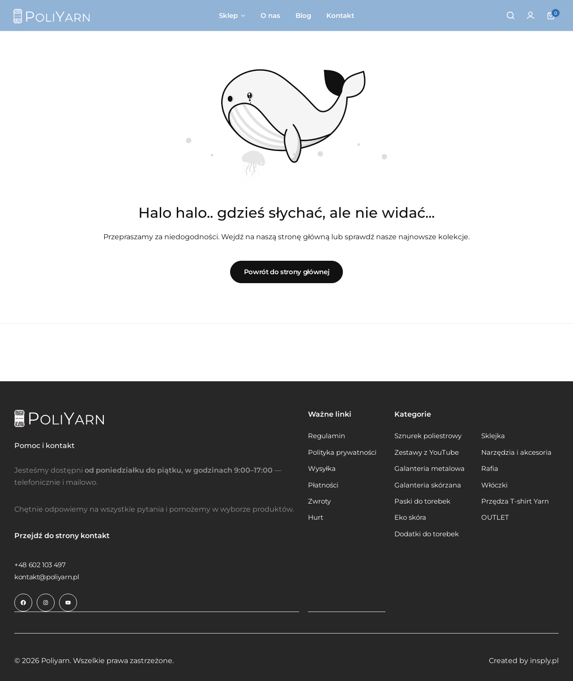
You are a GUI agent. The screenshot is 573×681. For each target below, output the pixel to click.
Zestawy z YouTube (426, 452)
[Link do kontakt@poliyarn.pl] (46, 576)
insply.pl (544, 660)
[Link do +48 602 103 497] (40, 564)
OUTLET (495, 517)
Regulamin (326, 436)
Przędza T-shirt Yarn (515, 501)
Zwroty (319, 501)
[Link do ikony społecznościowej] (23, 603)
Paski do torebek (422, 501)
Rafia (489, 469)
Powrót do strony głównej (286, 271)
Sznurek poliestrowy (428, 436)
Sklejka (493, 436)
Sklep (228, 15)
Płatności (323, 485)
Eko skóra (410, 517)
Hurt (315, 517)
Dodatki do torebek (426, 534)
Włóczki (494, 485)
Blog (303, 15)
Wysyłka (322, 469)
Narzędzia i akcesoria (516, 452)
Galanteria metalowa (429, 469)
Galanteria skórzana (427, 485)
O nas (270, 15)
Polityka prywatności (342, 452)
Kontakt (340, 15)
